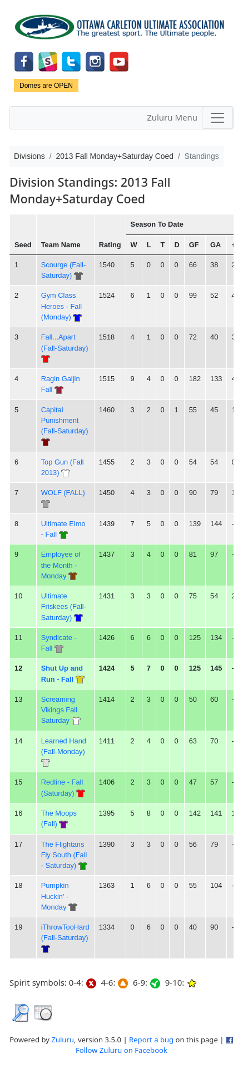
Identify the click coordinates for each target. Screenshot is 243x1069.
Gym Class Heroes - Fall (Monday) (61, 306)
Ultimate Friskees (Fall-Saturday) (63, 607)
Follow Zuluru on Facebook (121, 1050)
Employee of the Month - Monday (61, 565)
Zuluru (62, 1040)
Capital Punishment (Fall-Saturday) (64, 421)
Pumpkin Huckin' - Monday (55, 896)
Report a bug (151, 1040)
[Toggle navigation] (217, 118)
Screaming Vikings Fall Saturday (59, 710)
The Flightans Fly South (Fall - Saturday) (64, 855)
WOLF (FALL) (63, 492)
